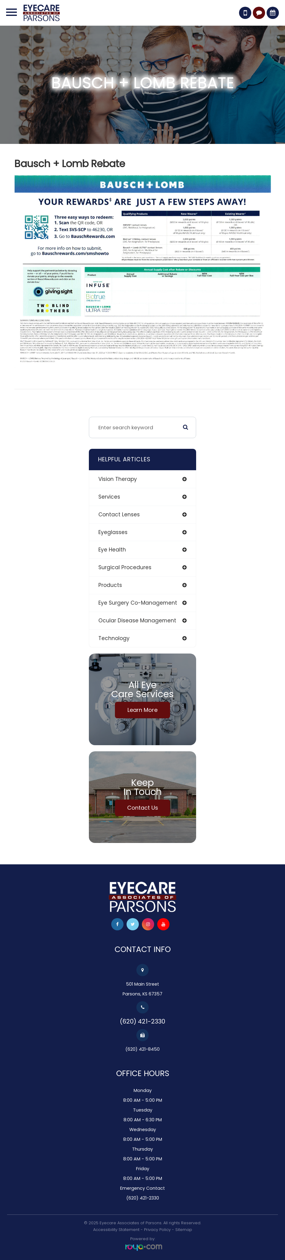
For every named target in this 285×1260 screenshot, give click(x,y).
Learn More (142, 710)
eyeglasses (112, 532)
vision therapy (117, 479)
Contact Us (142, 807)
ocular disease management (137, 620)
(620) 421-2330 (142, 1021)
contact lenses (119, 514)
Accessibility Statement (116, 1230)
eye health (112, 549)
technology (114, 638)
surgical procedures (124, 567)
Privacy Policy (157, 1230)
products (110, 585)
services (109, 496)
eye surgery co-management (137, 602)
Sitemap (183, 1230)
